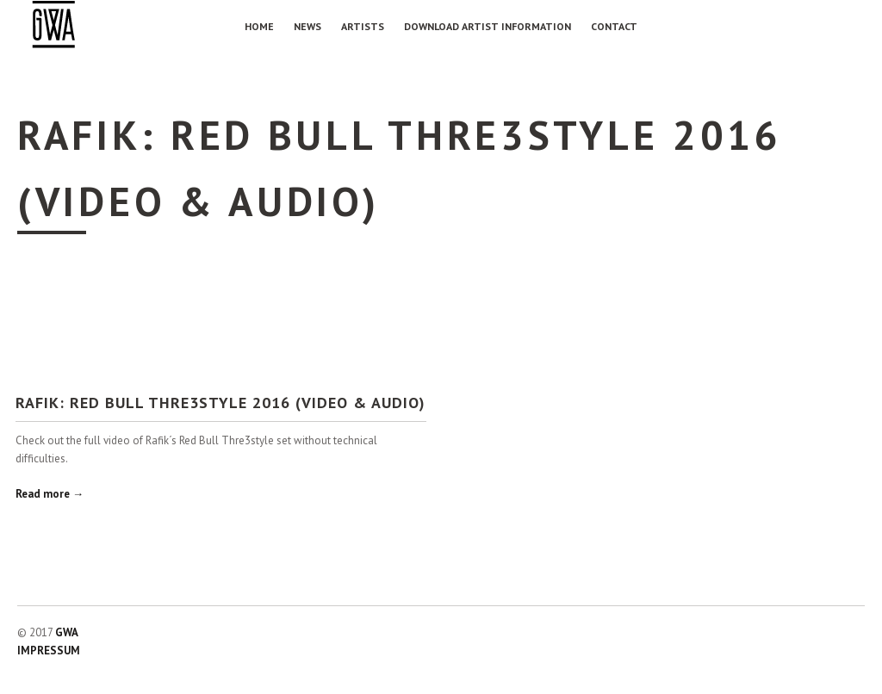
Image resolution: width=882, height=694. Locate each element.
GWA (66, 632)
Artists (362, 26)
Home (259, 26)
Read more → (50, 493)
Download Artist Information (487, 26)
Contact (614, 26)
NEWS (307, 26)
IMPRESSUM (48, 650)
